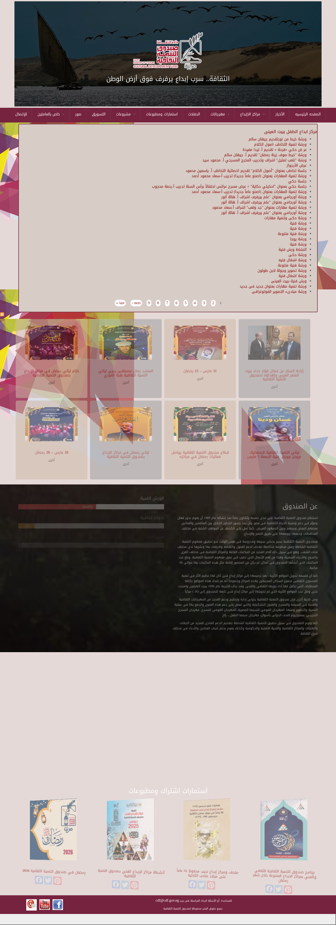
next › (136, 303)
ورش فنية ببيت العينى (289, 281)
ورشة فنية (298, 223)
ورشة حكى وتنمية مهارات (285, 218)
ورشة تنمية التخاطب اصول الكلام (280, 144)
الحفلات (194, 114)
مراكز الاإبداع (252, 114)
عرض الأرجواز (297, 165)
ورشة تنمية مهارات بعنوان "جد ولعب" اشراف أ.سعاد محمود (259, 207)
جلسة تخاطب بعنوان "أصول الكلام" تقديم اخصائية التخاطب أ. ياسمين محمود (246, 170)
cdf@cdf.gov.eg (167, 900)
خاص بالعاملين (51, 114)
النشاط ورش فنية (293, 249)
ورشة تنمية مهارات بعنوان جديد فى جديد (273, 286)
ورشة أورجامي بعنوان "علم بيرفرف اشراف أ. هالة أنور (264, 197)
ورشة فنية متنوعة (292, 233)
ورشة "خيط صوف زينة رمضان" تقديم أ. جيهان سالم (265, 155)
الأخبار (280, 114)
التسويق (99, 114)
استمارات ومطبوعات (162, 114)
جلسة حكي (297, 181)
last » (120, 303)
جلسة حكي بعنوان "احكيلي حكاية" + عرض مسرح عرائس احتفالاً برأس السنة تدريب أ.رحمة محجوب (229, 186)
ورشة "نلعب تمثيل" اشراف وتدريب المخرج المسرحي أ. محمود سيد (254, 160)
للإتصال (21, 114)
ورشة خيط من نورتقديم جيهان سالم (278, 139)
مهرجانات (220, 114)
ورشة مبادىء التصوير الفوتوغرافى (279, 291)
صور (78, 114)
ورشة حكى (297, 254)
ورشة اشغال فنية (293, 275)
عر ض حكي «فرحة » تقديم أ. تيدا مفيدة (275, 149)
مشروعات (125, 114)
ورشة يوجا (298, 239)
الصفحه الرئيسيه (308, 114)
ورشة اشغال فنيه (293, 260)
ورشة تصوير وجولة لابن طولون (282, 270)
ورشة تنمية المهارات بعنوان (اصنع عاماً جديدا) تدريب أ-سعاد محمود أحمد (249, 176)
